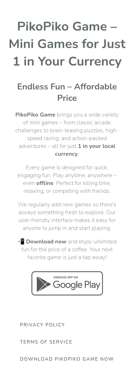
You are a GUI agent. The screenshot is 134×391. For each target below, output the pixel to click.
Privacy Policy (42, 325)
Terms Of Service (46, 342)
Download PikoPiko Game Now (67, 359)
